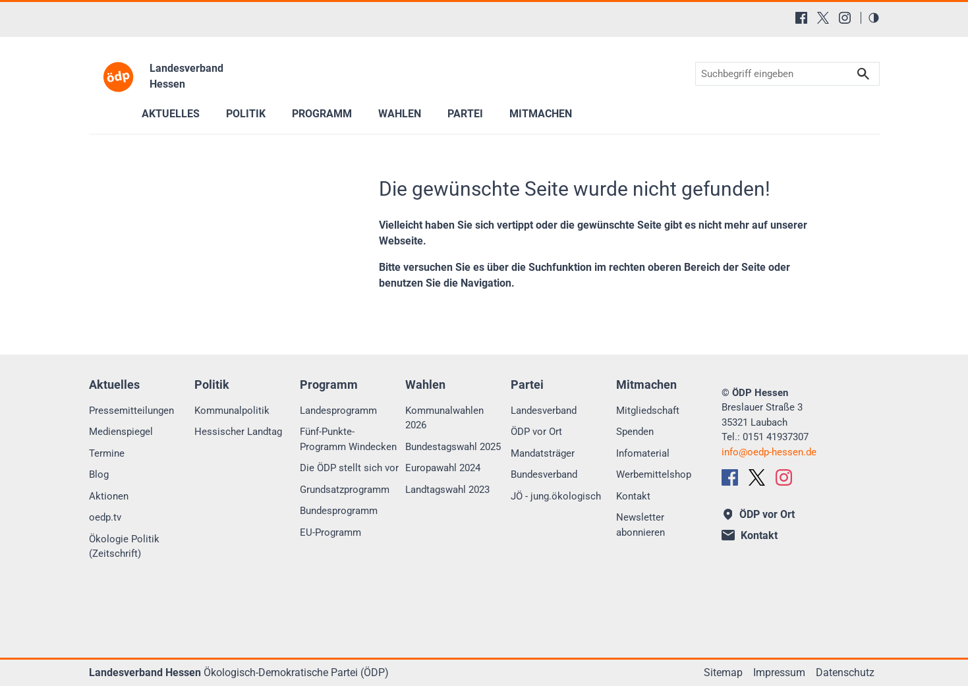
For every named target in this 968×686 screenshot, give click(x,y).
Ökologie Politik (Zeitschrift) (124, 546)
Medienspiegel (121, 432)
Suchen (863, 74)
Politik (246, 113)
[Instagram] (845, 18)
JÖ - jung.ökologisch (556, 496)
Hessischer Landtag (238, 432)
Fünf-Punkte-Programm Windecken (348, 439)
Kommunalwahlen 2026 (444, 418)
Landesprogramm (338, 410)
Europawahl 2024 (442, 468)
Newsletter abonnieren (640, 524)
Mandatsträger (543, 453)
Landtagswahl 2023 (447, 490)
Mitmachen (540, 113)
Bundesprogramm (339, 511)
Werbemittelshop (653, 474)
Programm (322, 113)
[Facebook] (801, 18)
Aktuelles (171, 113)
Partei (465, 113)
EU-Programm (330, 532)
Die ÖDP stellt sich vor (349, 468)
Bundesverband (544, 474)
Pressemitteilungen (131, 410)
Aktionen (108, 496)
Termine (107, 453)
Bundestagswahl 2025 (453, 447)
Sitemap (723, 672)
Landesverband (544, 410)
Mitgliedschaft (647, 410)
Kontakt (633, 496)
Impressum (779, 672)
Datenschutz (845, 672)
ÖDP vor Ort (536, 432)
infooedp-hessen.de (769, 452)
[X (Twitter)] (823, 18)
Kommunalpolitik (232, 410)
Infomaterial (642, 453)
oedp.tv (105, 517)
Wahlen (399, 113)
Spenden (635, 432)
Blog (99, 474)
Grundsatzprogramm (344, 490)
